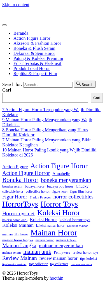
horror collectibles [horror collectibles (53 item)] (73, 197)
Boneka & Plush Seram (34, 48)
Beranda (20, 33)
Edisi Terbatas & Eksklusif (37, 63)
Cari (6, 90)
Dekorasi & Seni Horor (34, 53)
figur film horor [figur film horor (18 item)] (81, 191)
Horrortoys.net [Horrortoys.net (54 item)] (18, 213)
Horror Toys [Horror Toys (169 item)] (59, 204)
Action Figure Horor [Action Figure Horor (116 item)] (58, 166)
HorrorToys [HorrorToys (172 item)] (20, 204)
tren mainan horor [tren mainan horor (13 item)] (81, 264)
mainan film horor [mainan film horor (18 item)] (15, 234)
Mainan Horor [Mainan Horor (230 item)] (54, 232)
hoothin (56, 278)
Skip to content (15, 4)
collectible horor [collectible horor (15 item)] (12, 191)
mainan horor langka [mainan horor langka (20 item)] (17, 240)
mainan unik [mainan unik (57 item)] (37, 252)
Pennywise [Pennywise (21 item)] (62, 252)
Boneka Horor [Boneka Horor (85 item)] (20, 179)
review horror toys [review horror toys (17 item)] (85, 252)
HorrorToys (12, 14)
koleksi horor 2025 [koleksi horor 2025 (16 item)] (14, 220)
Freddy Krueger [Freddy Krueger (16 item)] (40, 197)
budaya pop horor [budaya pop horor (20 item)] (60, 186)
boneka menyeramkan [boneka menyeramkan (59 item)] (66, 180)
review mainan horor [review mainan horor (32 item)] (58, 258)
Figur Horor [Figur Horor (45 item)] (14, 197)
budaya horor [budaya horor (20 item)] (35, 186)
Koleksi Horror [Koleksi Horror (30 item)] (43, 219)
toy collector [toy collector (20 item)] (38, 264)
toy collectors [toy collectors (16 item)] (59, 264)
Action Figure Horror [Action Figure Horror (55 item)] (26, 173)
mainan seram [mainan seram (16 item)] (11, 252)
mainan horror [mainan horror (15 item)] (45, 240)
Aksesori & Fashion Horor (37, 43)
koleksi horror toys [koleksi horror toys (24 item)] (75, 219)
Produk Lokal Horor (31, 68)
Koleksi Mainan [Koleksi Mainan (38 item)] (18, 225)
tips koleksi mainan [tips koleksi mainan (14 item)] (14, 264)
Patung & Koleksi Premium (38, 58)
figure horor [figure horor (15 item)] (60, 191)
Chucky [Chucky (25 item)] (82, 186)
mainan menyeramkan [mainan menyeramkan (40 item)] (61, 245)
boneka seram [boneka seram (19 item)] (12, 186)
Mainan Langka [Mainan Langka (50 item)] (19, 245)
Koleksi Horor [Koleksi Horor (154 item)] (58, 213)
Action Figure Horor (31, 38)
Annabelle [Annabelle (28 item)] (61, 173)
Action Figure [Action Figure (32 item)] (15, 166)
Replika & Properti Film (35, 73)
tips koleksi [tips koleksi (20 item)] (88, 258)
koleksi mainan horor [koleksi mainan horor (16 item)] (50, 226)
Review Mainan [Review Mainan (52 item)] (19, 258)
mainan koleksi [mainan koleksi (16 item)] (66, 240)
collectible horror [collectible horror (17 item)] (38, 191)
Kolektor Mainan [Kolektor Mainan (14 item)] (77, 225)
